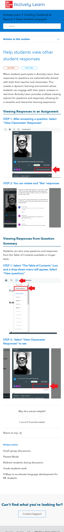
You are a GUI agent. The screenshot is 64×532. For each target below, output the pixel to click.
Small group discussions (17, 451)
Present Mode (11, 456)
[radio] (25, 417)
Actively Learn (12, 15)
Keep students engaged (31, 19)
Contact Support (32, 514)
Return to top (12, 433)
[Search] (32, 26)
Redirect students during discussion (23, 462)
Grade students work (15, 468)
